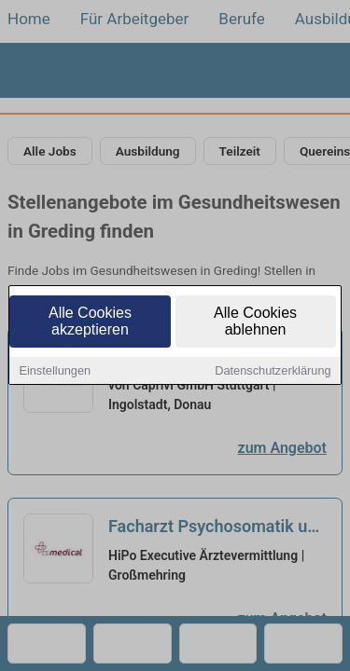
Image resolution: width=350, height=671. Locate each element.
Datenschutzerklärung (272, 372)
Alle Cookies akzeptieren (90, 323)
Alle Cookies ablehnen (255, 323)
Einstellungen (55, 372)
